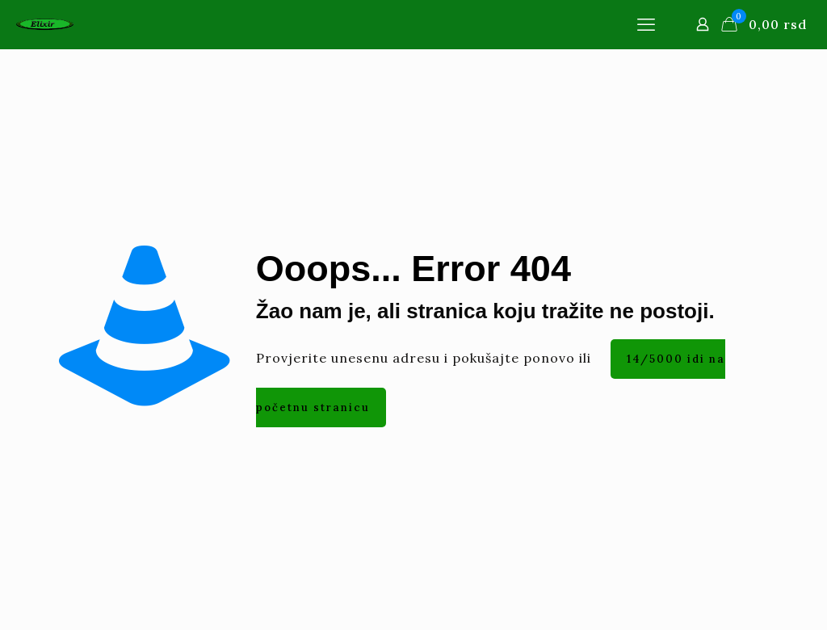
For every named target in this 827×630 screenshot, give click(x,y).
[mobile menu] (646, 24)
